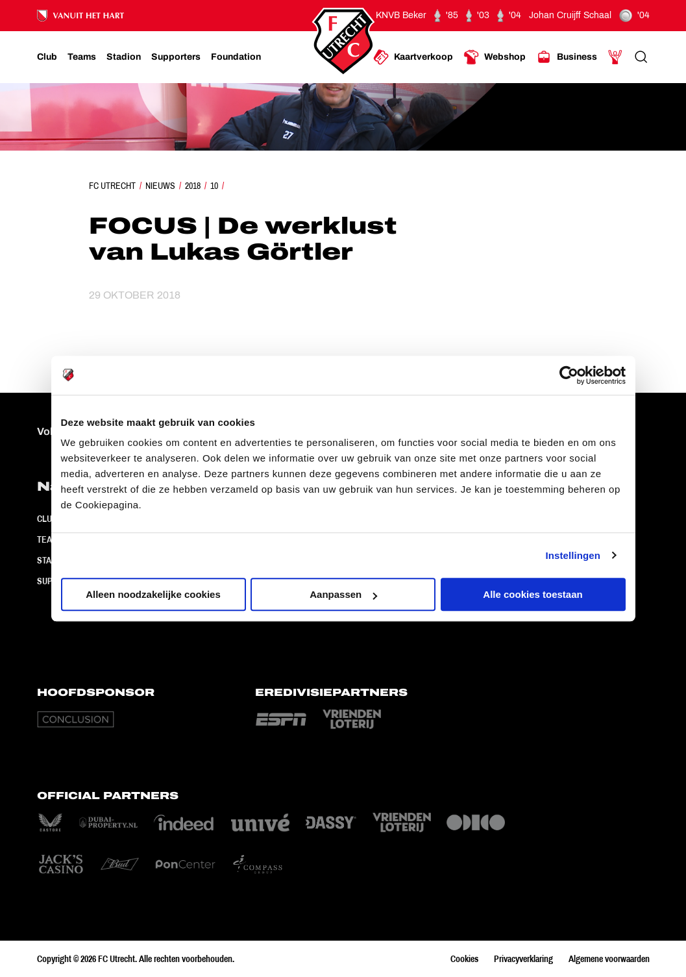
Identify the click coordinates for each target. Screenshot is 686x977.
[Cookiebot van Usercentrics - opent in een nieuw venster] (569, 375)
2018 (193, 186)
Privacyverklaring (523, 959)
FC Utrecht (112, 186)
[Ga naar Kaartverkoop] (413, 57)
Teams (50, 539)
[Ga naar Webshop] (494, 57)
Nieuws (160, 186)
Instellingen (573, 555)
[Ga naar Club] (47, 57)
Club (47, 519)
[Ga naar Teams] (81, 57)
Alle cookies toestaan (532, 594)
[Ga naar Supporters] (176, 57)
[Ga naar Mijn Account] (615, 57)
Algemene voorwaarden (609, 959)
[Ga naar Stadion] (123, 57)
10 (214, 186)
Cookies (464, 959)
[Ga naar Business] (566, 57)
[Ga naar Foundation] (236, 57)
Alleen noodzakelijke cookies (153, 594)
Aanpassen (343, 594)
